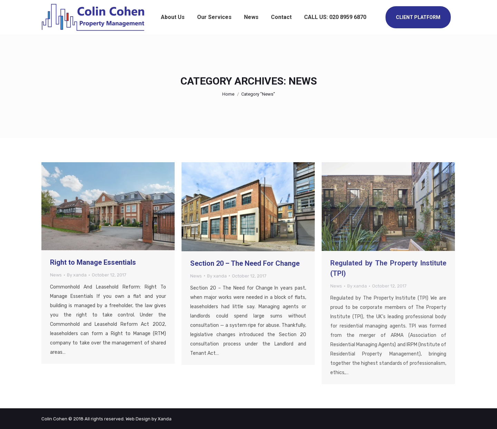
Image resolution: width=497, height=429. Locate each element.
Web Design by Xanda (149, 418)
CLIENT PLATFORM (418, 17)
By (77, 274)
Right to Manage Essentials (93, 262)
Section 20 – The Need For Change (245, 263)
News (56, 274)
